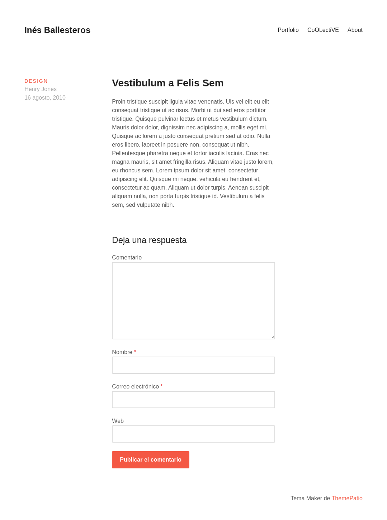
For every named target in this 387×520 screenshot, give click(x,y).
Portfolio (288, 30)
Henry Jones (40, 89)
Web (118, 421)
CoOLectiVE (323, 30)
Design (36, 81)
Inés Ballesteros (57, 30)
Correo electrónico (137, 386)
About (355, 30)
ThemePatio (347, 498)
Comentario (127, 257)
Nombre (124, 352)
